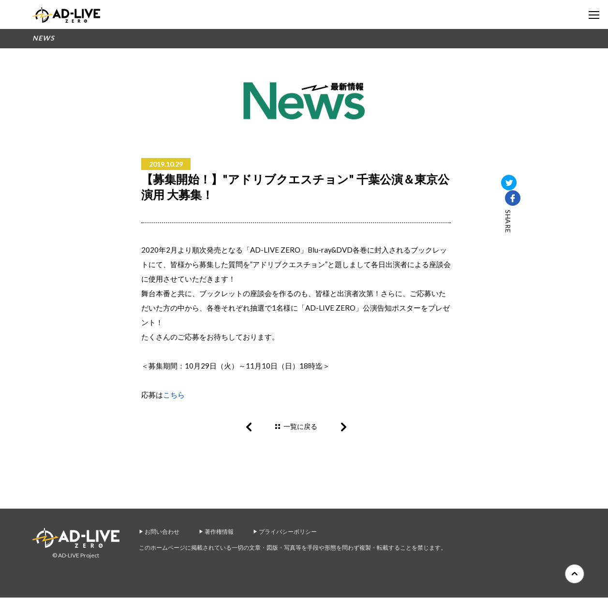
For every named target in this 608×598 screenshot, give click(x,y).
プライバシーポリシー (288, 532)
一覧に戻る (300, 426)
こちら (174, 394)
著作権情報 (219, 532)
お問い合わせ (162, 532)
